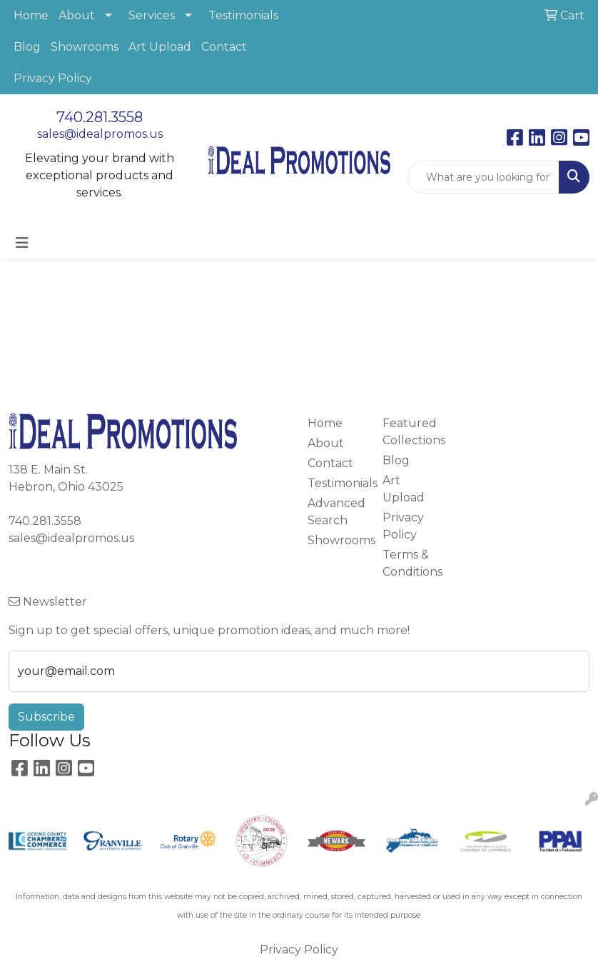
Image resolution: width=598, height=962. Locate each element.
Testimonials (243, 15)
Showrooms (84, 47)
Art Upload (159, 47)
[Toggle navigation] (22, 243)
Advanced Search (336, 511)
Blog (27, 47)
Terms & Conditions (411, 563)
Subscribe (46, 716)
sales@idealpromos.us (100, 134)
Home (31, 15)
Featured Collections (411, 431)
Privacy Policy (53, 78)
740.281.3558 (99, 117)
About (77, 15)
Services (151, 15)
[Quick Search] (483, 177)
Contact (224, 47)
